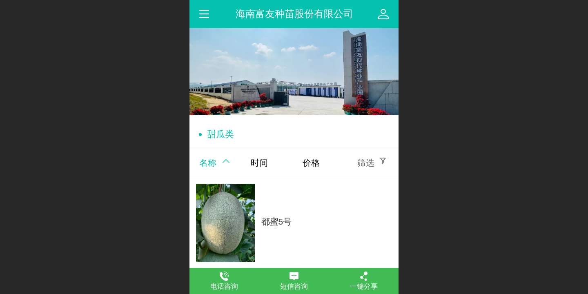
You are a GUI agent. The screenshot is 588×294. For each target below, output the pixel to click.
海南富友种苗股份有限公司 (294, 13)
